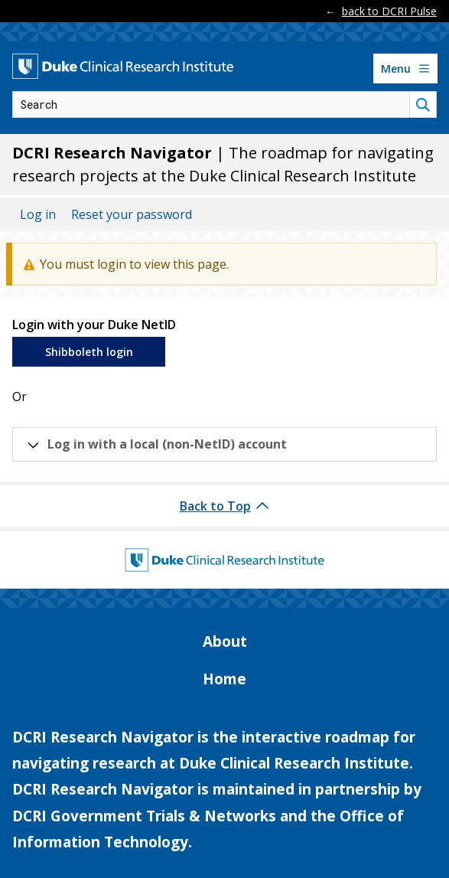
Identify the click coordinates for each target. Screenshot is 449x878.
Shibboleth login (89, 351)
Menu (407, 72)
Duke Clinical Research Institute (294, 763)
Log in (38, 214)
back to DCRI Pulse (389, 11)
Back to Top (215, 506)
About (225, 641)
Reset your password (131, 214)
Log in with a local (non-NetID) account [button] (167, 444)
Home (224, 679)
